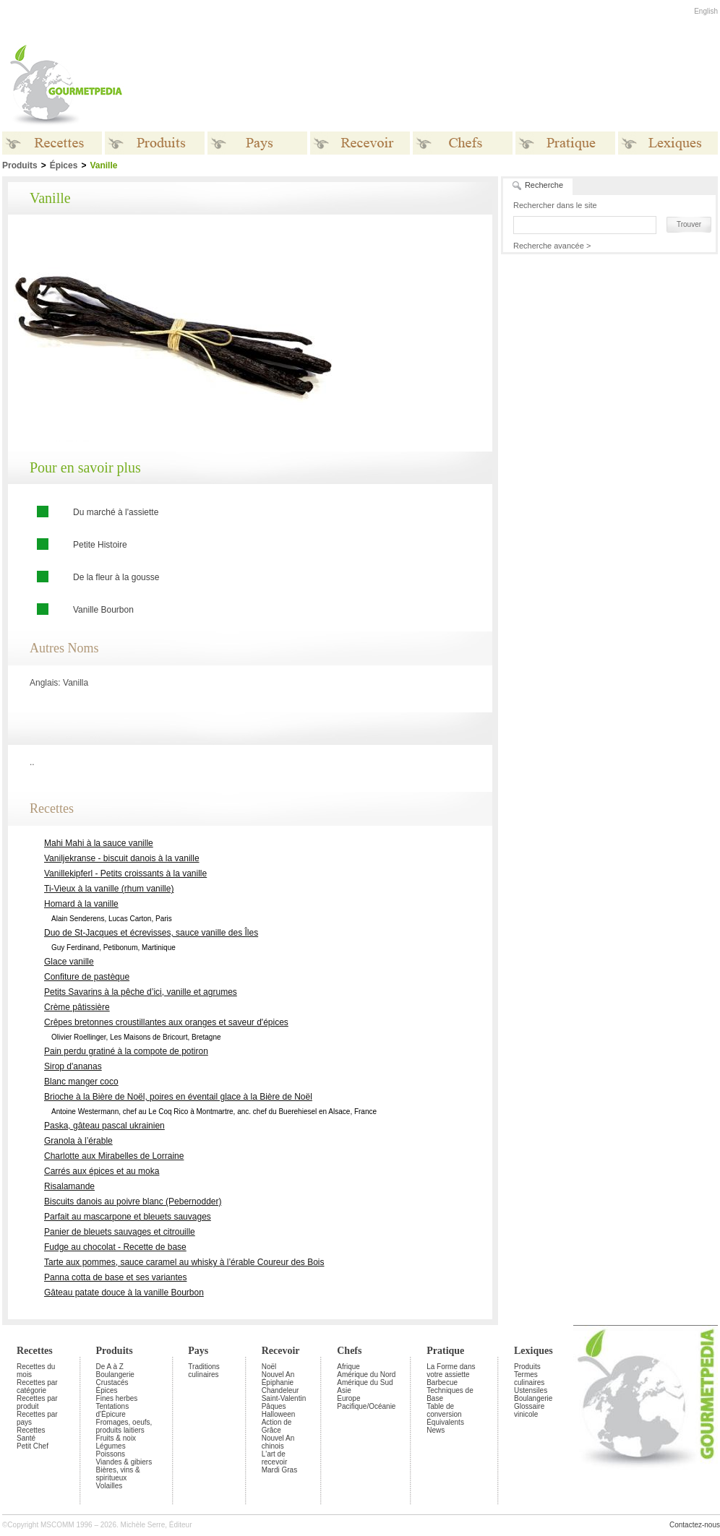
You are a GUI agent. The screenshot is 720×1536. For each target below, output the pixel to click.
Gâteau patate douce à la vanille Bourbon (124, 1292)
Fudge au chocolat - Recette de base (115, 1247)
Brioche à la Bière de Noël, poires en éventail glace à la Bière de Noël (178, 1097)
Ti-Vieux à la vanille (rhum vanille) (108, 889)
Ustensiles (530, 1390)
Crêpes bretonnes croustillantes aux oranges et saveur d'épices (166, 1022)
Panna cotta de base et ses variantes (115, 1277)
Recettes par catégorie (37, 1386)
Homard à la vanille (81, 904)
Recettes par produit (37, 1402)
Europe (348, 1398)
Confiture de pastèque (86, 977)
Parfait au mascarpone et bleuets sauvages (127, 1217)
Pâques (274, 1406)
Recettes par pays (37, 1418)
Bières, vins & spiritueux (118, 1474)
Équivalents (445, 1422)
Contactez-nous (694, 1525)
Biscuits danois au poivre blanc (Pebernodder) (132, 1201)
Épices (64, 165)
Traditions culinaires (204, 1370)
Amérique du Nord (366, 1374)
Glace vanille (69, 962)
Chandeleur (280, 1390)
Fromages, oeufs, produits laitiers (124, 1426)
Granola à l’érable (78, 1141)
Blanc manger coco (81, 1082)
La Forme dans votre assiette (451, 1370)
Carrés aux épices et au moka (101, 1171)
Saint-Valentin (284, 1398)
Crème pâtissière (77, 1007)
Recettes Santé (31, 1434)
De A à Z (110, 1367)
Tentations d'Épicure (112, 1410)
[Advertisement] (608, 347)
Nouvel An (278, 1374)
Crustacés (112, 1382)
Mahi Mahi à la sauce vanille (98, 843)
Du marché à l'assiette (115, 512)
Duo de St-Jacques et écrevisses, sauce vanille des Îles (151, 933)
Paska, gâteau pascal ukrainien (104, 1126)
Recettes (35, 1350)
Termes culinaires (529, 1378)
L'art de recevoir (275, 1458)
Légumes (111, 1446)
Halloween (279, 1414)
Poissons (111, 1454)
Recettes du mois (36, 1370)
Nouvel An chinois (278, 1442)
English (706, 11)
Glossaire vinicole (529, 1410)
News (436, 1430)
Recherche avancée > (552, 245)
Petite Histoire (100, 545)
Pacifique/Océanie (366, 1406)
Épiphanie (277, 1382)
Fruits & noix (116, 1438)
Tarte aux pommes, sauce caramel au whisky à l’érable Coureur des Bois (184, 1262)
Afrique (348, 1367)
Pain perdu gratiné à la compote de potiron (126, 1051)
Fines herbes (117, 1398)
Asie (344, 1390)
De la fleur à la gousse (116, 577)
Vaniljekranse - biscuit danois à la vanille (122, 858)
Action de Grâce (277, 1426)
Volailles (109, 1486)
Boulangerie (115, 1374)
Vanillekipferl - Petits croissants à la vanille (125, 873)
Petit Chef (32, 1446)
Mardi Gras (279, 1470)
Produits (114, 1350)
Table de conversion (444, 1410)
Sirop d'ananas (73, 1066)
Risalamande (69, 1186)
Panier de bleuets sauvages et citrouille (119, 1232)
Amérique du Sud (365, 1382)
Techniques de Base (450, 1394)
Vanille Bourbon (103, 610)
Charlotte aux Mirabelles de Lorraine (114, 1156)
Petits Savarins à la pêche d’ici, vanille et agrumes (140, 992)
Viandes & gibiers (124, 1462)
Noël (269, 1367)
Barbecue (442, 1382)
